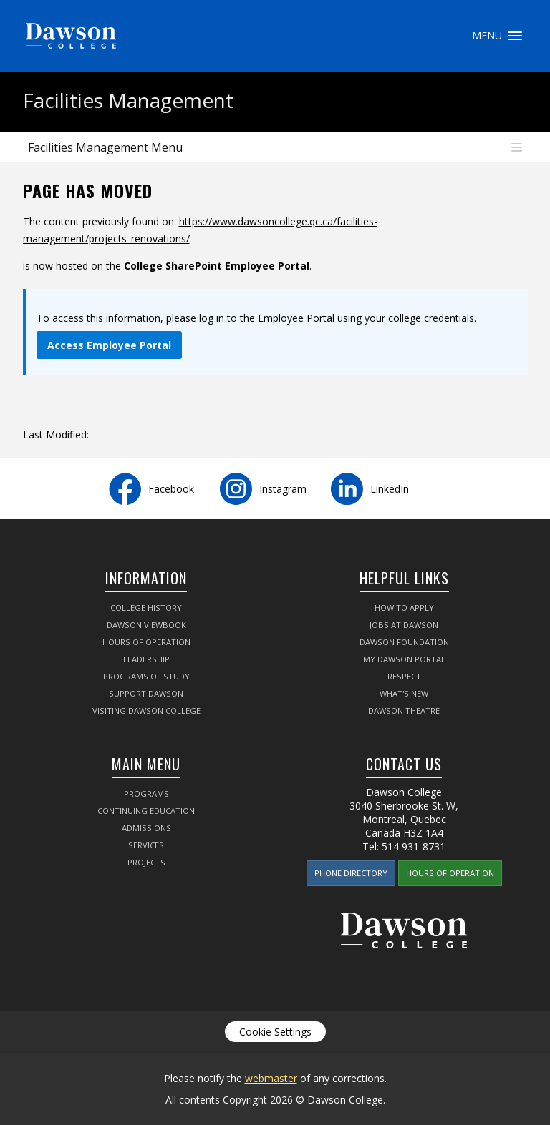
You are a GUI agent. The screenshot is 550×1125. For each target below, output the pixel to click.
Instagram (283, 489)
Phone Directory (350, 873)
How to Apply (404, 607)
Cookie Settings (275, 1031)
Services (146, 845)
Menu (515, 35)
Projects (146, 862)
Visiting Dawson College (146, 710)
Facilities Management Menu (105, 147)
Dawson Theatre (404, 710)
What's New (404, 693)
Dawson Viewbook (146, 624)
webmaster (271, 1078)
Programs (146, 793)
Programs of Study (146, 676)
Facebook (171, 489)
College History (146, 607)
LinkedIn (389, 489)
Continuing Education (146, 810)
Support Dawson (146, 693)
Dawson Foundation (404, 642)
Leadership (146, 659)
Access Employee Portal (109, 345)
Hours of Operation (146, 642)
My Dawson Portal (404, 659)
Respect (404, 676)
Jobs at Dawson (404, 624)
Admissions (146, 827)
